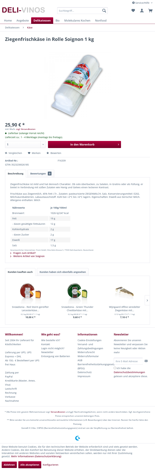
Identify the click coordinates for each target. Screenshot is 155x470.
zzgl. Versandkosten (26, 129)
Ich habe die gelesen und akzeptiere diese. (131, 372)
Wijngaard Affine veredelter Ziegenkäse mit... (124, 308)
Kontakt (45, 344)
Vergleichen (13, 153)
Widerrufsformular (88, 356)
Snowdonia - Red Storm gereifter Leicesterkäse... (30, 308)
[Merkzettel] (133, 10)
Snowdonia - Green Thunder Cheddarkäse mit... (77, 308)
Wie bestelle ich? (50, 340)
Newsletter (47, 352)
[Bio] (57, 20)
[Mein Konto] (141, 10)
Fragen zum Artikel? (23, 253)
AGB (80, 360)
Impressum (84, 376)
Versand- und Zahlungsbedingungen (90, 346)
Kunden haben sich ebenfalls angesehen (63, 272)
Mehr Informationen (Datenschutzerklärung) (36, 456)
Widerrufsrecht (86, 352)
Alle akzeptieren (29, 464)
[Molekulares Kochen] (77, 20)
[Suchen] (104, 10)
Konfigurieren (50, 464)
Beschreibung (15, 173)
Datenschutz (85, 372)
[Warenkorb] (149, 10)
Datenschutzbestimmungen (129, 372)
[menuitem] (82, 10)
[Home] (8, 20)
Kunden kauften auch (20, 272)
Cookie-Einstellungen (89, 340)
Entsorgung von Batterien (55, 356)
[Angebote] (22, 20)
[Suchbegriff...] (82, 10)
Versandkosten (58, 411)
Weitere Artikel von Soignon (27, 256)
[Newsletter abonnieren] (146, 361)
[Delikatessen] (42, 20)
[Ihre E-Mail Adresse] (128, 361)
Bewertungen (40, 173)
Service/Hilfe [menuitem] (141, 2)
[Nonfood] (101, 20)
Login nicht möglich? (52, 348)
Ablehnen (9, 464)
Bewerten (53, 153)
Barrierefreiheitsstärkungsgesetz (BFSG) (95, 366)
